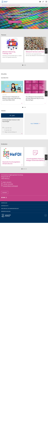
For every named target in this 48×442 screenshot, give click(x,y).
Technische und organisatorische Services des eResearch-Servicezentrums (35, 45)
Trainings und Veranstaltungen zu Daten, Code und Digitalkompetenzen (12, 46)
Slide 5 (24, 167)
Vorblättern (46, 49)
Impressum (4, 201)
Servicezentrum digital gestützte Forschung (46, 5)
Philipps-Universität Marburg (7, 215)
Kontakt (4, 191)
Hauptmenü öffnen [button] (46, 2)
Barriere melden (5, 210)
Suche (42, 2)
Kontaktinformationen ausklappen (45, 214)
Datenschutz (4, 204)
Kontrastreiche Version (39, 2)
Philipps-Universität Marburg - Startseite (4, 1)
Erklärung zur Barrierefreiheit (10, 207)
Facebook (2, 196)
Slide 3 (23, 167)
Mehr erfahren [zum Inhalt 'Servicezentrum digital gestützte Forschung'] (14, 22)
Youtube (4, 196)
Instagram (6, 196)
